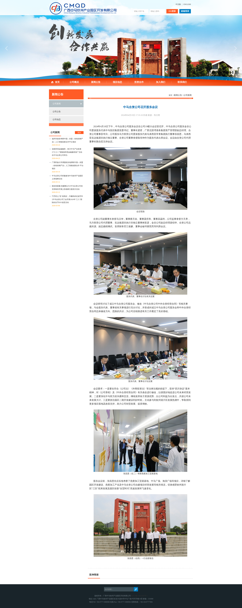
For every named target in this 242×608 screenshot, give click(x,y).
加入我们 (160, 82)
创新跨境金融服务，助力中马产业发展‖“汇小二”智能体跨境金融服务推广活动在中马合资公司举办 (67, 152)
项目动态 (117, 82)
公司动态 (57, 119)
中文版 (178, 4)
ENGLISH (187, 4)
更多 (79, 133)
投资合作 (139, 82)
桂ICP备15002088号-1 (139, 596)
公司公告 (57, 112)
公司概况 (74, 82)
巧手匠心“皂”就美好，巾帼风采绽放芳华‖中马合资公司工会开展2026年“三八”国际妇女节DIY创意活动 (67, 199)
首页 (57, 82)
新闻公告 (95, 82)
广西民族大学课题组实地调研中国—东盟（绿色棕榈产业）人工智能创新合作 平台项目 (67, 165)
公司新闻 (57, 104)
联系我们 (182, 82)
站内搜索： (109, 589)
